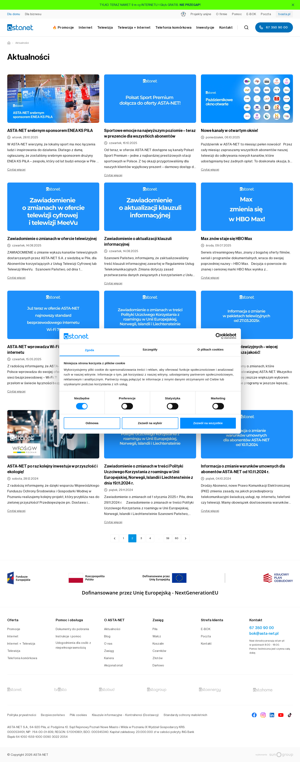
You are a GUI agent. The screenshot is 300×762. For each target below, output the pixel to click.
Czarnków (159, 650)
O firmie (221, 14)
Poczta (266, 14)
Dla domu (13, 14)
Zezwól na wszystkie (208, 423)
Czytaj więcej (16, 169)
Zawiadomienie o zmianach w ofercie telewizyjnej (52, 238)
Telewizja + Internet (134, 27)
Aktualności (22, 42)
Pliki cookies (78, 715)
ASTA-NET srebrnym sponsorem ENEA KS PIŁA (50, 130)
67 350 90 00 (273, 27)
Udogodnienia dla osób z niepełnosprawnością (73, 645)
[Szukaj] (246, 27)
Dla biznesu (33, 14)
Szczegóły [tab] (150, 349)
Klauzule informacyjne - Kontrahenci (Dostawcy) (125, 715)
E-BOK (251, 14)
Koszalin (158, 643)
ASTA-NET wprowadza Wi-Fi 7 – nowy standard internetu (50, 349)
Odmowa (92, 423)
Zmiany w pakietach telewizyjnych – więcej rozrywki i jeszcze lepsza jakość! (239, 349)
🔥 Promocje (63, 27)
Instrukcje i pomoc (68, 636)
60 (176, 538)
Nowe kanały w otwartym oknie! (229, 130)
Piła (155, 629)
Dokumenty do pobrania (72, 629)
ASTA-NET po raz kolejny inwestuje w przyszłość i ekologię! (52, 469)
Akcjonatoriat (113, 665)
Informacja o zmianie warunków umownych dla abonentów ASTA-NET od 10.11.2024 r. (243, 469)
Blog (107, 636)
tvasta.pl (284, 14)
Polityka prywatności (21, 715)
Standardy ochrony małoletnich (185, 715)
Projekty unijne (201, 14)
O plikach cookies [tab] (211, 349)
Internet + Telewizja (21, 643)
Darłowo (158, 665)
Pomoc (236, 14)
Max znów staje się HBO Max (226, 238)
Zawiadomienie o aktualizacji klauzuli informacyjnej (138, 241)
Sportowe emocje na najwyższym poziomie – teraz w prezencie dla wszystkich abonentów (150, 133)
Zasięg (109, 650)
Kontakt (226, 27)
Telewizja (13, 650)
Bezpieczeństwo (53, 715)
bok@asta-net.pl (263, 633)
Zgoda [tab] (89, 350)
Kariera (109, 658)
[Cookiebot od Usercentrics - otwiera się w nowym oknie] (218, 336)
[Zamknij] (293, 5)
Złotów (158, 658)
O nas (108, 643)
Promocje (13, 629)
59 (167, 538)
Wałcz (157, 636)
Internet (13, 636)
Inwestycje (205, 27)
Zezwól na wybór (150, 423)
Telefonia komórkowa (173, 27)
